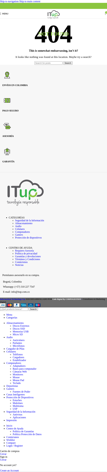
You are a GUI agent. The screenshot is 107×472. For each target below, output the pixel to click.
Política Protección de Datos (27, 434)
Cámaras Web (20, 371)
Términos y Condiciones (27, 259)
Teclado (17, 383)
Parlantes (17, 343)
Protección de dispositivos (28, 237)
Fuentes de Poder (21, 391)
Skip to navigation (9, 1)
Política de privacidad (26, 253)
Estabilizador (19, 360)
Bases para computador (24, 368)
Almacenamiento (23, 223)
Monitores (18, 374)
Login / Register (14, 445)
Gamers (19, 234)
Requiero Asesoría (24, 250)
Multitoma (18, 406)
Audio (18, 226)
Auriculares (19, 340)
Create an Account (9, 470)
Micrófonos (19, 346)
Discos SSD (19, 328)
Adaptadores (19, 366)
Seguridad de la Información (29, 220)
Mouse (16, 377)
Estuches (17, 400)
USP (15, 408)
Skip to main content (29, 1)
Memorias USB (21, 331)
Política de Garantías (23, 431)
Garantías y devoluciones (28, 256)
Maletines (18, 403)
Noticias (19, 265)
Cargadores (18, 357)
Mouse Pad (18, 380)
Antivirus (17, 414)
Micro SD (18, 334)
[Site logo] (53, 19)
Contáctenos (21, 262)
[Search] (48, 63)
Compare (11, 442)
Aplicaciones (19, 417)
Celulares (20, 229)
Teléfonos (18, 354)
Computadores (22, 232)
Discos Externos (21, 325)
